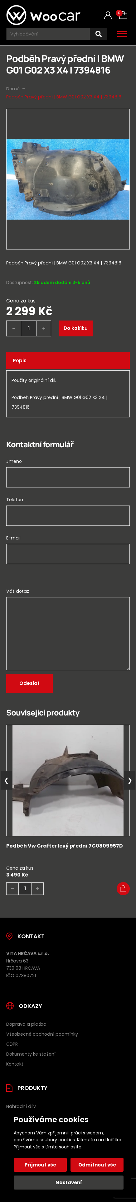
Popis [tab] (20, 360)
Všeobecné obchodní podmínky (42, 1034)
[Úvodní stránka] (43, 15)
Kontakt (14, 1064)
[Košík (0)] (123, 14)
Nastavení (69, 1182)
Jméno (14, 461)
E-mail (13, 538)
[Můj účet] (108, 15)
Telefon (14, 499)
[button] (123, 888)
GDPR (12, 1044)
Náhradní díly (21, 1106)
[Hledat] (98, 34)
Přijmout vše (40, 1165)
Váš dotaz (17, 591)
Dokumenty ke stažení (31, 1054)
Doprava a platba (26, 1024)
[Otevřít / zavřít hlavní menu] (122, 34)
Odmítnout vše (97, 1165)
